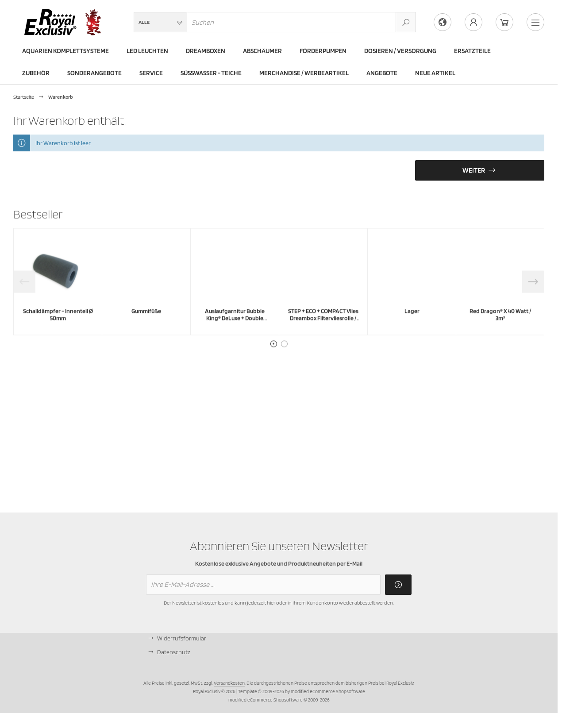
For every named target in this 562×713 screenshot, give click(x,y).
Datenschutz (173, 651)
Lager (412, 332)
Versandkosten (229, 683)
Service (151, 73)
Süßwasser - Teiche (211, 73)
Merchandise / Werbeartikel (304, 73)
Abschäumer (262, 51)
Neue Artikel (435, 73)
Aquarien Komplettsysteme (65, 51)
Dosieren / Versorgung (400, 51)
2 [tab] (284, 365)
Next (533, 303)
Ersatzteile (472, 51)
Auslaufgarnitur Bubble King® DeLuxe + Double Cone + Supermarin (235, 339)
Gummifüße (146, 332)
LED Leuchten (147, 51)
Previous (24, 303)
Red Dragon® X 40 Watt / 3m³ (500, 336)
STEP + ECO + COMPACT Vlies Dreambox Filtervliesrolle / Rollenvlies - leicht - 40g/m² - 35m (323, 343)
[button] (160, 22)
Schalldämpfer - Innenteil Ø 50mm (58, 336)
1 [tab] (273, 365)
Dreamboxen (205, 51)
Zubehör (36, 73)
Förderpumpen (323, 51)
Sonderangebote (94, 73)
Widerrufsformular (181, 638)
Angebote (381, 73)
